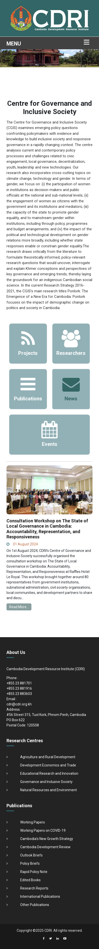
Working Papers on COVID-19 (43, 830)
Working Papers (32, 822)
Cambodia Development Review (45, 847)
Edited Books (30, 880)
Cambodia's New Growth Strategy (46, 839)
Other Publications (34, 905)
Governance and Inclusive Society (46, 782)
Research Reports (34, 888)
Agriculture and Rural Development (47, 757)
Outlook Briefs (31, 855)
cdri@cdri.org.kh (19, 704)
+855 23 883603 (19, 694)
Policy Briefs (30, 863)
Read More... (19, 607)
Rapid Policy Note (33, 872)
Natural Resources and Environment (48, 790)
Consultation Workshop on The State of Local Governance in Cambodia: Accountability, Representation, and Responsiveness (47, 529)
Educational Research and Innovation (49, 773)
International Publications (40, 896)
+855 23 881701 (19, 683)
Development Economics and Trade (48, 765)
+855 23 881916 (19, 688)
